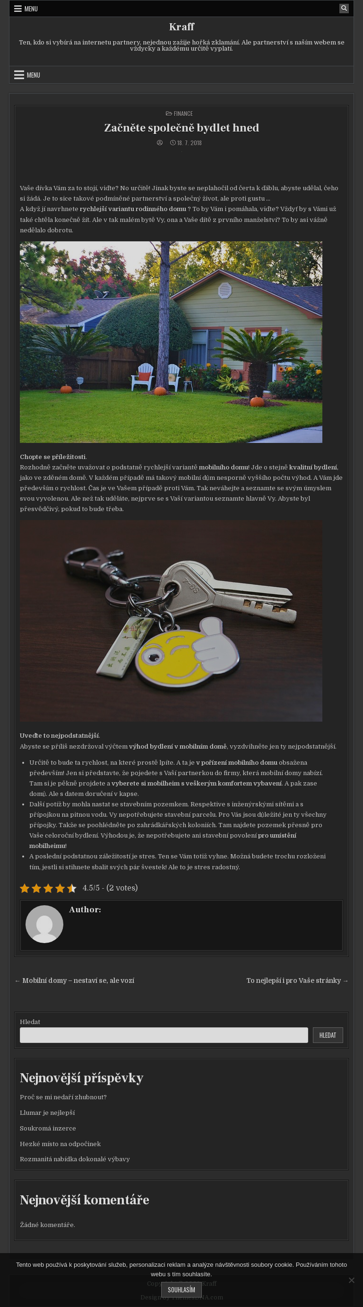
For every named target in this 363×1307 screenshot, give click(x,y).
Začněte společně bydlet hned (181, 128)
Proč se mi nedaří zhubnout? (63, 1097)
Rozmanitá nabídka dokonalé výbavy (75, 1159)
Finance (183, 113)
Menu (31, 8)
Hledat (30, 1021)
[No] (351, 1280)
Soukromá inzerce (48, 1128)
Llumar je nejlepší (47, 1112)
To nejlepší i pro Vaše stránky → (297, 980)
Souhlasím (181, 1289)
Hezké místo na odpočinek (60, 1144)
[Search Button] (344, 8)
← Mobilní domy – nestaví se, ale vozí (74, 980)
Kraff (181, 27)
